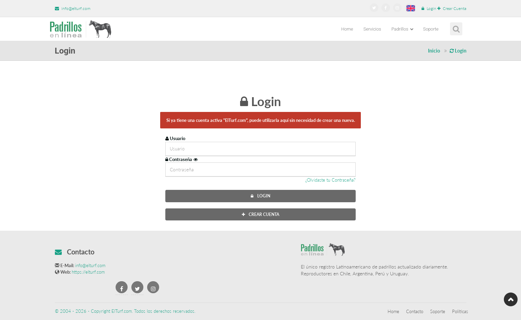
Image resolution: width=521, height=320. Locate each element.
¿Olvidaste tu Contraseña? (330, 180)
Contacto (414, 311)
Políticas (460, 311)
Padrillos (402, 29)
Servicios (372, 29)
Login (429, 8)
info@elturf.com (73, 8)
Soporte (430, 29)
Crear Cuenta (451, 8)
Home (347, 29)
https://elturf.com (88, 272)
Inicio (434, 51)
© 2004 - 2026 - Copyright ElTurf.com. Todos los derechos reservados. (125, 311)
